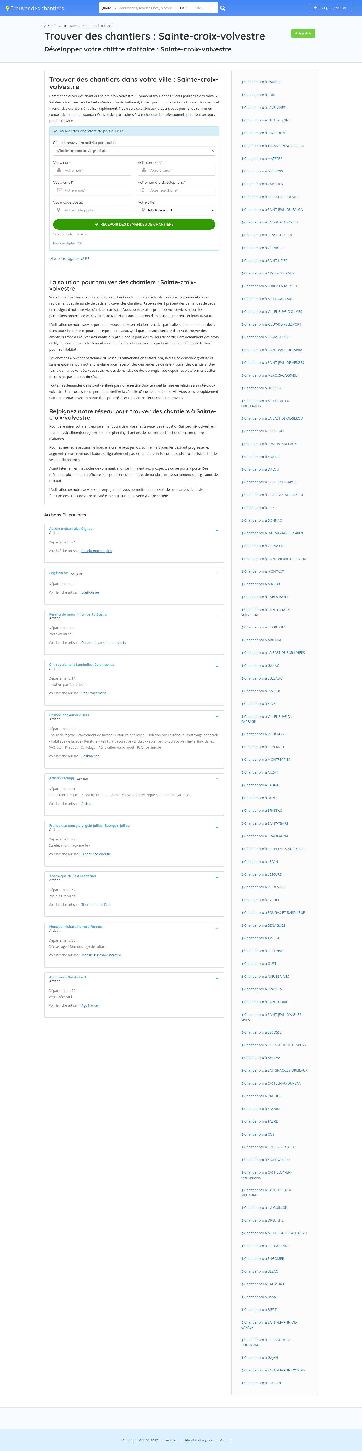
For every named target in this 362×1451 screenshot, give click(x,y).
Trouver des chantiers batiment (88, 25)
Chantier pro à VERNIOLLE (264, 248)
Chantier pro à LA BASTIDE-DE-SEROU (273, 418)
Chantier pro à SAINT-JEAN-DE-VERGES (274, 362)
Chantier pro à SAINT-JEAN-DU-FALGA (273, 209)
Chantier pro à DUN (259, 797)
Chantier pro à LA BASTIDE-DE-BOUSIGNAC (266, 1342)
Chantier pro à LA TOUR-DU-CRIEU (271, 222)
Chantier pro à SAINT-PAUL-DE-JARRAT (274, 350)
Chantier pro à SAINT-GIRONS (267, 120)
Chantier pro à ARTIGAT (262, 938)
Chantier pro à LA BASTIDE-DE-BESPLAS (275, 1045)
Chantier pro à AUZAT (261, 772)
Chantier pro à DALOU (261, 469)
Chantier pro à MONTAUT (264, 571)
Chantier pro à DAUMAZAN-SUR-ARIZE (274, 533)
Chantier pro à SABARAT (263, 1108)
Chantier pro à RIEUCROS (264, 734)
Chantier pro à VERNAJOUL (265, 545)
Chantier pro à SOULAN (262, 1383)
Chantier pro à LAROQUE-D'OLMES (271, 196)
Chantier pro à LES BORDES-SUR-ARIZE (274, 848)
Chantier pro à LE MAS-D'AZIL (267, 337)
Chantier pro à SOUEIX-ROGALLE (269, 1147)
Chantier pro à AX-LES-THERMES (269, 273)
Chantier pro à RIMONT (262, 691)
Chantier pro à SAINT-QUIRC (266, 1002)
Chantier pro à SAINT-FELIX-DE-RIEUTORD (267, 1192)
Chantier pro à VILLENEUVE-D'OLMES (273, 311)
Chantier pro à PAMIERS (263, 82)
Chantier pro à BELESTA (262, 388)
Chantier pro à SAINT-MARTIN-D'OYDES (275, 1370)
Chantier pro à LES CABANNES (267, 1246)
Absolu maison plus (96, 550)
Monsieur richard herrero (101, 955)
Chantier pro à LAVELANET (265, 107)
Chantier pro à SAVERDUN (264, 133)
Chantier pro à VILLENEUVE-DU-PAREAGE (267, 719)
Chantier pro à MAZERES (263, 158)
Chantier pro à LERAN (261, 861)
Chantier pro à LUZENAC (263, 678)
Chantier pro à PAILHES (262, 1096)
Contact (226, 1440)
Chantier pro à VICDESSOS (264, 887)
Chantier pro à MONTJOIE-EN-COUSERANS (266, 403)
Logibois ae (90, 592)
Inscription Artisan (330, 8)
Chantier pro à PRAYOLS (263, 989)
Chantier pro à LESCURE (263, 874)
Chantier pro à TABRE (261, 1121)
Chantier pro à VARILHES (263, 184)
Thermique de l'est (95, 904)
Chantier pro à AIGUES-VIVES (266, 976)
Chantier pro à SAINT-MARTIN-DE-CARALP (269, 1325)
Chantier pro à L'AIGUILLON (266, 1207)
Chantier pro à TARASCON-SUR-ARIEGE (274, 145)
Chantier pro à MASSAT (262, 584)
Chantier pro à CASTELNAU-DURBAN (272, 1083)
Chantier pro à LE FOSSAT (264, 431)
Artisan (86, 803)
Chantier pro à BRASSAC (263, 810)
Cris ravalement (93, 693)
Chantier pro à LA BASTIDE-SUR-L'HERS (274, 652)
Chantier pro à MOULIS (262, 456)
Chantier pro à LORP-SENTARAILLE (271, 286)
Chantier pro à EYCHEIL (262, 899)
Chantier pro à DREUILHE (264, 1220)
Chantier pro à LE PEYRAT (264, 950)
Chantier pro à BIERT (260, 1309)
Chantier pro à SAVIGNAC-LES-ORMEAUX (276, 1070)
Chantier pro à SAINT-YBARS (266, 823)
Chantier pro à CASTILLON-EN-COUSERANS (266, 1175)
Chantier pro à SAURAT (262, 785)
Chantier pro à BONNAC (263, 520)
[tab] (134, 530)
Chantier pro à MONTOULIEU (267, 1159)
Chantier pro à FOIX (259, 94)
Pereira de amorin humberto (103, 642)
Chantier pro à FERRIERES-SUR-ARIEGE (274, 494)
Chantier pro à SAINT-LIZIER (266, 260)
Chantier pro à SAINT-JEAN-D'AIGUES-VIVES (272, 1017)
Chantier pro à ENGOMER (264, 1258)
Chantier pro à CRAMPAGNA (266, 836)
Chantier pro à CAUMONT (264, 1284)
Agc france (89, 1005)
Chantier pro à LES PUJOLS (265, 627)
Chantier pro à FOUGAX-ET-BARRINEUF (274, 912)
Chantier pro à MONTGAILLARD (268, 299)
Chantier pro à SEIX (259, 507)
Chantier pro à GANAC (261, 665)
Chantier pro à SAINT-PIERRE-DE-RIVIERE (275, 558)
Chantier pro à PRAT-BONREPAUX (270, 443)
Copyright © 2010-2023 (140, 1440)
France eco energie (96, 854)
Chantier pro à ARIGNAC (263, 640)
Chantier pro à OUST (260, 963)
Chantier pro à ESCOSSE (263, 1032)
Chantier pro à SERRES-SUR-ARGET (271, 482)
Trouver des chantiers (35, 8)
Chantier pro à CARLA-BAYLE (266, 596)
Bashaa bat (90, 756)
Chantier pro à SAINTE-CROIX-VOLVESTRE (266, 612)
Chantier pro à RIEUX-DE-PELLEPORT (272, 324)
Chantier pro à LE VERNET (264, 746)
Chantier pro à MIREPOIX (263, 171)
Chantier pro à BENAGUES (264, 925)
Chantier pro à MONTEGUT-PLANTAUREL (276, 1233)
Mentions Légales (198, 1440)
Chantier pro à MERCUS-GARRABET (271, 375)
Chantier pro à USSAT (261, 1297)
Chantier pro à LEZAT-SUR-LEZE (268, 235)
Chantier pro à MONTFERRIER (267, 759)
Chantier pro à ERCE (260, 703)
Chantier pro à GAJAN (261, 1357)
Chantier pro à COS (259, 1134)
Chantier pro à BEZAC (261, 1271)
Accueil (49, 25)
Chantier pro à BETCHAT (263, 1057)
